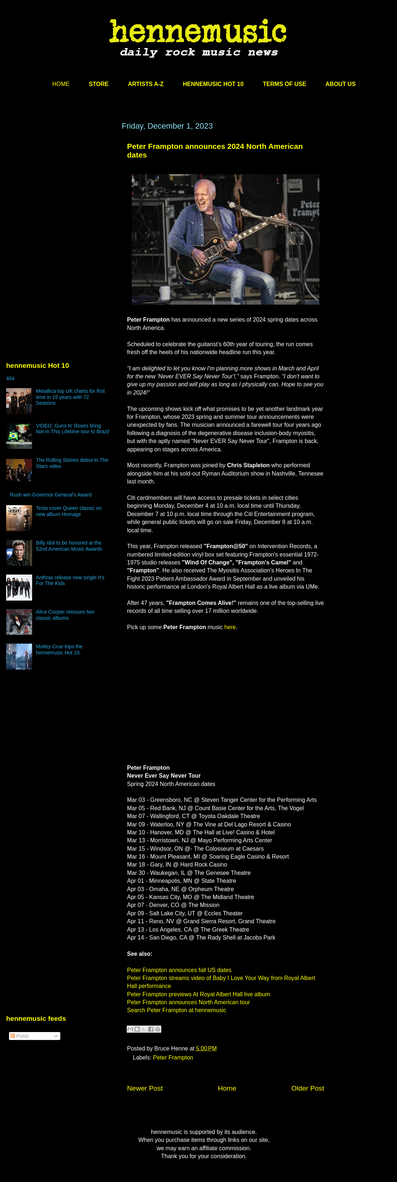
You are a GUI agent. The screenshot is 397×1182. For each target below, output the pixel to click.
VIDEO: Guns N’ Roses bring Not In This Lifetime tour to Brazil (72, 429)
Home (227, 1088)
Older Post (307, 1088)
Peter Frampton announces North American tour (188, 1002)
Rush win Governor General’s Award (51, 495)
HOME (61, 84)
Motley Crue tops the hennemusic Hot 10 (59, 650)
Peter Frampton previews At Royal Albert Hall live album (198, 994)
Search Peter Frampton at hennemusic (176, 1010)
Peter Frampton (173, 1057)
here (230, 627)
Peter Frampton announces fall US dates (179, 970)
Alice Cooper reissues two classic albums (65, 615)
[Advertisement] (60, 190)
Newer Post (145, 1088)
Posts (19, 1036)
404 (10, 378)
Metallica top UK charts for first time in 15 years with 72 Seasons (70, 397)
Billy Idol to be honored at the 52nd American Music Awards (69, 546)
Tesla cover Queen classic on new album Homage (69, 511)
